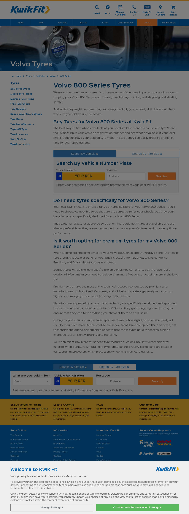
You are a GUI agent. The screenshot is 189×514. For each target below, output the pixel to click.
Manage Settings (52, 507)
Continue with (137, 507)
